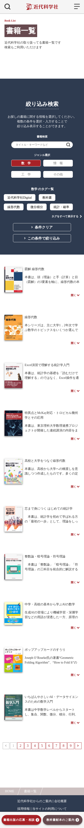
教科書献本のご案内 (60, 819)
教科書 (47, 197)
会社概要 (60, 801)
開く (73, 295)
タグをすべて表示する (65, 216)
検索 (68, 144)
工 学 (26, 174)
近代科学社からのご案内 (34, 801)
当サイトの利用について (49, 808)
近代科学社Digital (19, 197)
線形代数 (13, 207)
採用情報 (23, 808)
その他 (58, 174)
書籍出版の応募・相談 (19, 819)
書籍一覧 (30, 791)
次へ (78, 745)
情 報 (58, 163)
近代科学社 (42, 7)
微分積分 (36, 207)
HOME (9, 791)
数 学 (26, 163)
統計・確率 (61, 207)
